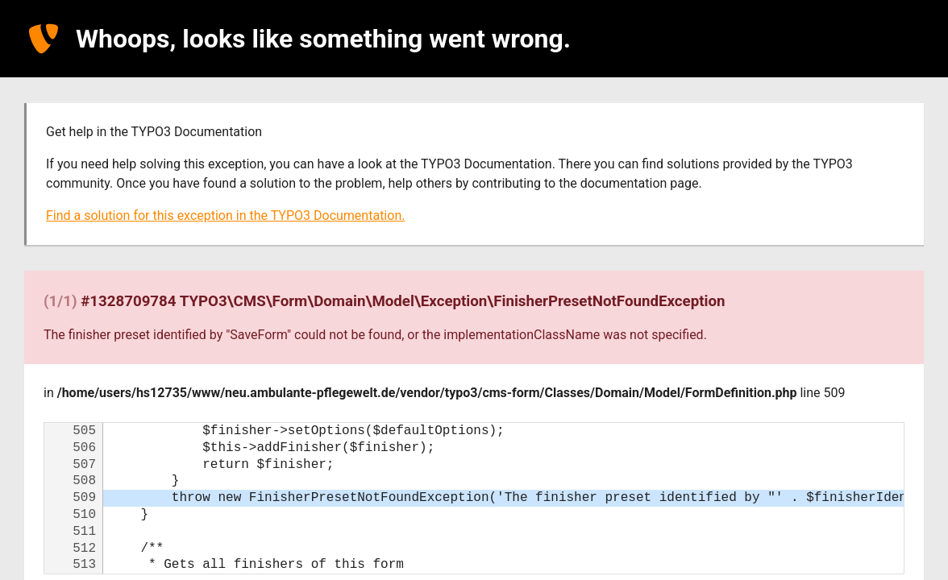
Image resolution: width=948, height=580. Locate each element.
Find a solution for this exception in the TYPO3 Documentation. (225, 215)
